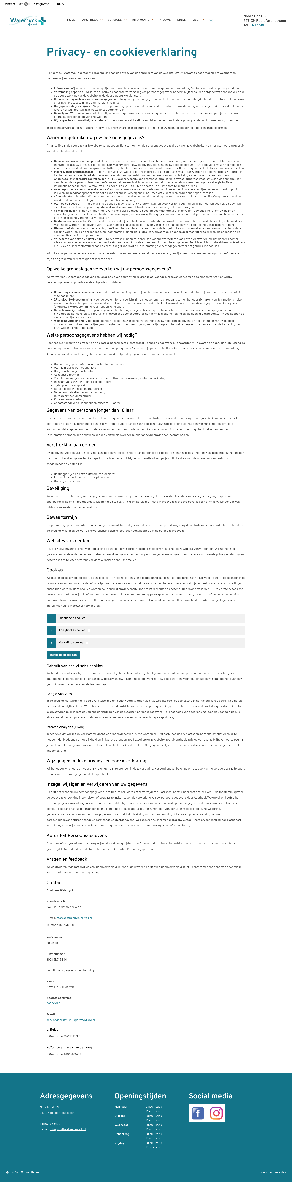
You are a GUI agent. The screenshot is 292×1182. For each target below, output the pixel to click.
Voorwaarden (277, 1172)
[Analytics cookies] (89, 630)
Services (115, 20)
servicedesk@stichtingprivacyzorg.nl (71, 1020)
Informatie (141, 20)
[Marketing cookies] (87, 643)
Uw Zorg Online (19, 1172)
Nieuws (165, 20)
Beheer (36, 1172)
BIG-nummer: (55, 1036)
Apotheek (90, 20)
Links (181, 20)
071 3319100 (52, 1123)
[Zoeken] (211, 20)
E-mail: (51, 917)
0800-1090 (53, 1003)
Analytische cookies (72, 630)
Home (71, 20)
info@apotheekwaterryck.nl (74, 917)
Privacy (262, 1172)
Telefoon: (53, 924)
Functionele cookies (72, 618)
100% (60, 4)
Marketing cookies (71, 643)
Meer (196, 20)
